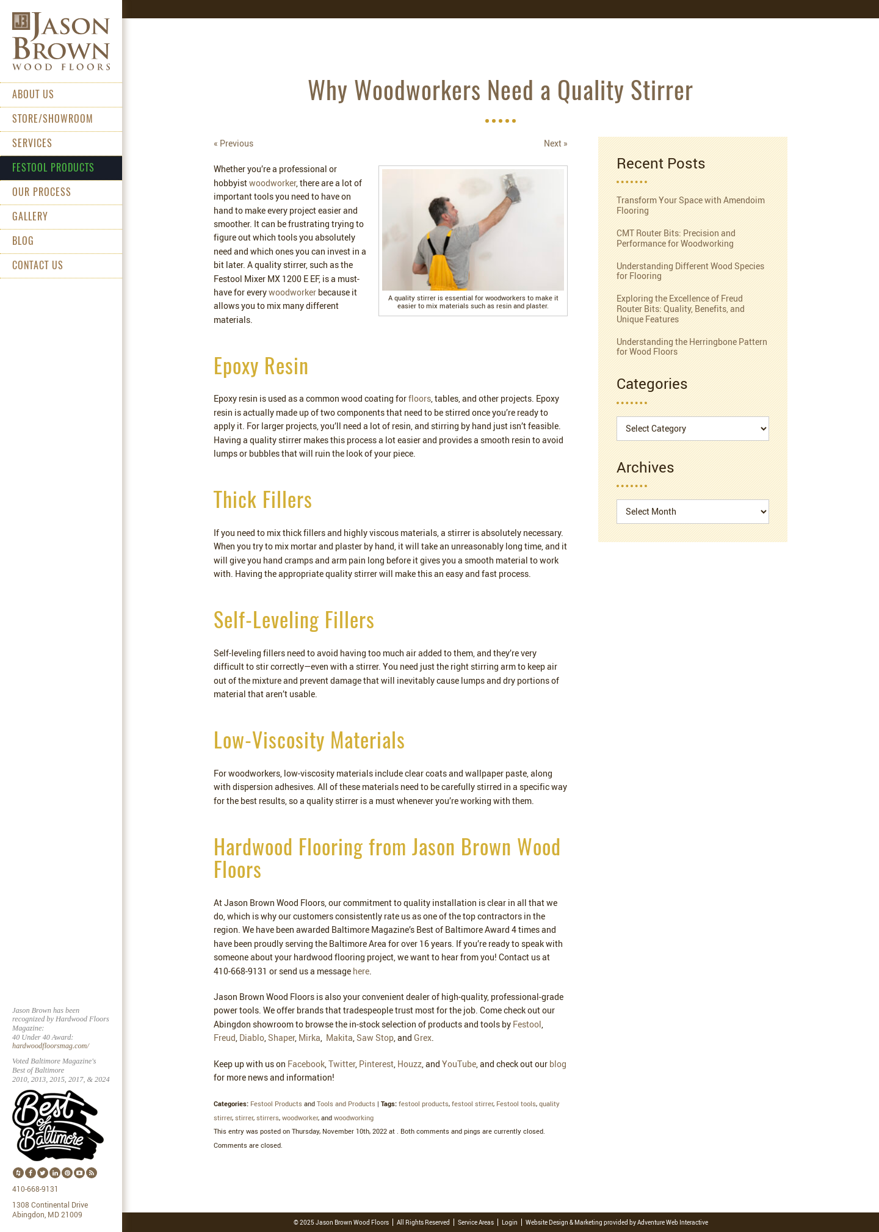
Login (510, 1222)
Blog (23, 242)
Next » (556, 143)
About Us (33, 95)
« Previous (233, 143)
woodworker (300, 1117)
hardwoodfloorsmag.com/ (50, 1046)
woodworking (354, 1117)
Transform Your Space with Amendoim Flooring (691, 205)
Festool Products (53, 168)
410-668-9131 (35, 1189)
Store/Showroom (52, 120)
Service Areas (476, 1222)
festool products (424, 1103)
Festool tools (516, 1103)
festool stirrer (472, 1103)
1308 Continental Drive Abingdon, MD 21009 (50, 1210)
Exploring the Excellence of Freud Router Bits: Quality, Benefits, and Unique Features (681, 308)
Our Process (41, 193)
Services (32, 144)
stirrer (244, 1117)
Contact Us (37, 266)
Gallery (30, 217)
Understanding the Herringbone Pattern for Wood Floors (692, 347)
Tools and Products (346, 1103)
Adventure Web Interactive (672, 1222)
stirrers (267, 1117)
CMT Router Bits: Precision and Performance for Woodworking (676, 238)
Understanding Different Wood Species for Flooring (690, 271)
